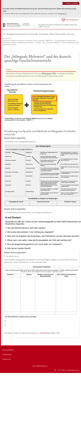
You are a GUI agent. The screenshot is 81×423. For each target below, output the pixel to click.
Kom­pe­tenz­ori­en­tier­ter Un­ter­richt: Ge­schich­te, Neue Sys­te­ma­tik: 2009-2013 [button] (39, 33)
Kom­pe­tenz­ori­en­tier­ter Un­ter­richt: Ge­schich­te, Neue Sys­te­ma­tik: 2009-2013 (58, 25)
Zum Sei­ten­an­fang (40, 366)
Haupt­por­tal (62, 13)
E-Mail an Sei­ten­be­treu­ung (68, 370)
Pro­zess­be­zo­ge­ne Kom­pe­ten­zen (65, 41)
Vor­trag (38, 43)
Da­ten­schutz (7, 354)
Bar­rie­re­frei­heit (8, 350)
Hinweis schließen (71, 3)
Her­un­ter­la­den (45, 333)
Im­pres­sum (7, 359)
